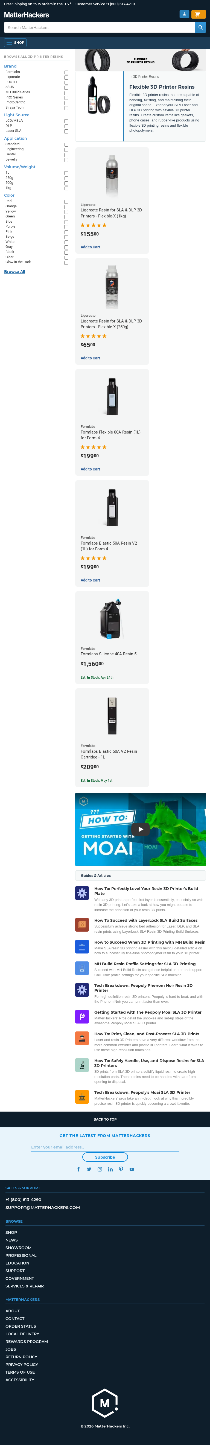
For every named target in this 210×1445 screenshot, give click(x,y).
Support (15, 1270)
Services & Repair (24, 1286)
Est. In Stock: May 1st (96, 781)
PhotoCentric (15, 102)
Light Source (17, 114)
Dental (10, 154)
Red (8, 201)
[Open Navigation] (15, 42)
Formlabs (12, 72)
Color (9, 195)
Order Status (20, 1326)
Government (19, 1278)
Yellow (10, 211)
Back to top (105, 1119)
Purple (10, 226)
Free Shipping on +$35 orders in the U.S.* (37, 4)
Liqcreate (12, 77)
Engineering (14, 149)
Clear (9, 257)
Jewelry (11, 159)
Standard (12, 144)
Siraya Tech (14, 107)
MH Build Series (17, 92)
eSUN (9, 87)
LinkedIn (110, 1169)
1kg (8, 188)
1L (7, 172)
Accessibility (19, 1379)
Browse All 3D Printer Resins (33, 57)
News (11, 1240)
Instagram (99, 1169)
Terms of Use (20, 1372)
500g (9, 183)
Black (9, 252)
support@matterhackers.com (42, 1207)
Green (10, 216)
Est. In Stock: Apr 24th (97, 677)
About (12, 1311)
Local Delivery (22, 1333)
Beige (9, 236)
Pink (8, 231)
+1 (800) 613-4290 (120, 4)
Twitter (89, 1169)
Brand (10, 66)
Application (15, 138)
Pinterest (121, 1169)
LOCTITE (12, 82)
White (9, 242)
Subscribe (105, 1157)
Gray (9, 247)
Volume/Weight (20, 166)
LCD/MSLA (14, 120)
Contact (14, 1318)
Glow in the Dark (18, 262)
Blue (8, 221)
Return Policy (21, 1356)
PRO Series (14, 97)
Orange (11, 206)
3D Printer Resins (146, 76)
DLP (8, 126)
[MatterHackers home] (105, 1404)
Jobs (10, 1349)
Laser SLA (13, 131)
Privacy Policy (21, 1364)
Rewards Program (26, 1341)
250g (9, 178)
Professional (20, 1255)
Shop (11, 1232)
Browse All (14, 271)
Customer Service (90, 4)
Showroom (18, 1247)
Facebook (78, 1169)
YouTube (131, 1169)
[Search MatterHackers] (200, 27)
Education (17, 1263)
